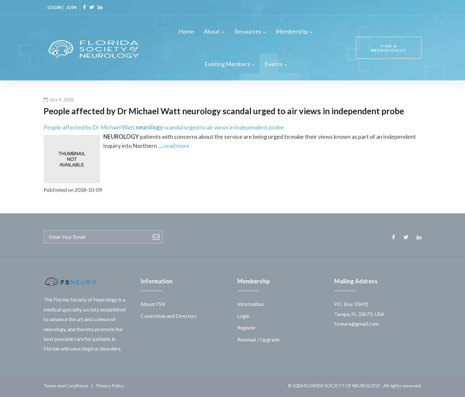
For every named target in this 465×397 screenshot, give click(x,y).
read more (177, 145)
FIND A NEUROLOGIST (389, 48)
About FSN (152, 304)
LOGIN (54, 7)
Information (250, 304)
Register (246, 327)
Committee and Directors (168, 316)
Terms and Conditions (66, 385)
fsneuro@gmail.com (356, 324)
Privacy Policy (110, 385)
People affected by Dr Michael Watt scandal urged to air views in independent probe (164, 127)
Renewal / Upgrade (258, 339)
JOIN (71, 7)
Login (243, 316)
